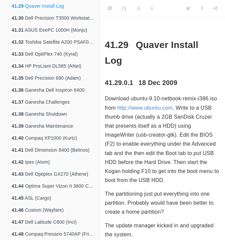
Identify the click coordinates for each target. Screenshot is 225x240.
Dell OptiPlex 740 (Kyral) (45, 54)
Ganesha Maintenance (42, 126)
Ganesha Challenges (41, 102)
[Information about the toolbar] (152, 8)
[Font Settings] (138, 8)
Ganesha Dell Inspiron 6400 (48, 90)
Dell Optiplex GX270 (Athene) (50, 174)
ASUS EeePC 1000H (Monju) (49, 30)
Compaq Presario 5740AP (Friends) (56, 234)
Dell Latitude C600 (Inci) (44, 222)
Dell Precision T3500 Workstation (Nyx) (56, 18)
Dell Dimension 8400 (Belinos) (51, 150)
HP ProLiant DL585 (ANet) (47, 66)
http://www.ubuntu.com (144, 108)
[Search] (124, 8)
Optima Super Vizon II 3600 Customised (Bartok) (56, 186)
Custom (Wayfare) (38, 210)
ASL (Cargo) (31, 198)
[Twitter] (188, 8)
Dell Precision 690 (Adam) (46, 78)
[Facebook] (202, 8)
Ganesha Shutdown (39, 114)
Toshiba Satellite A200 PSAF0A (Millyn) (56, 42)
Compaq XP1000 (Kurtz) (44, 138)
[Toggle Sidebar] (110, 8)
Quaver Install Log (38, 6)
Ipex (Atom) (31, 162)
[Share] (215, 8)
